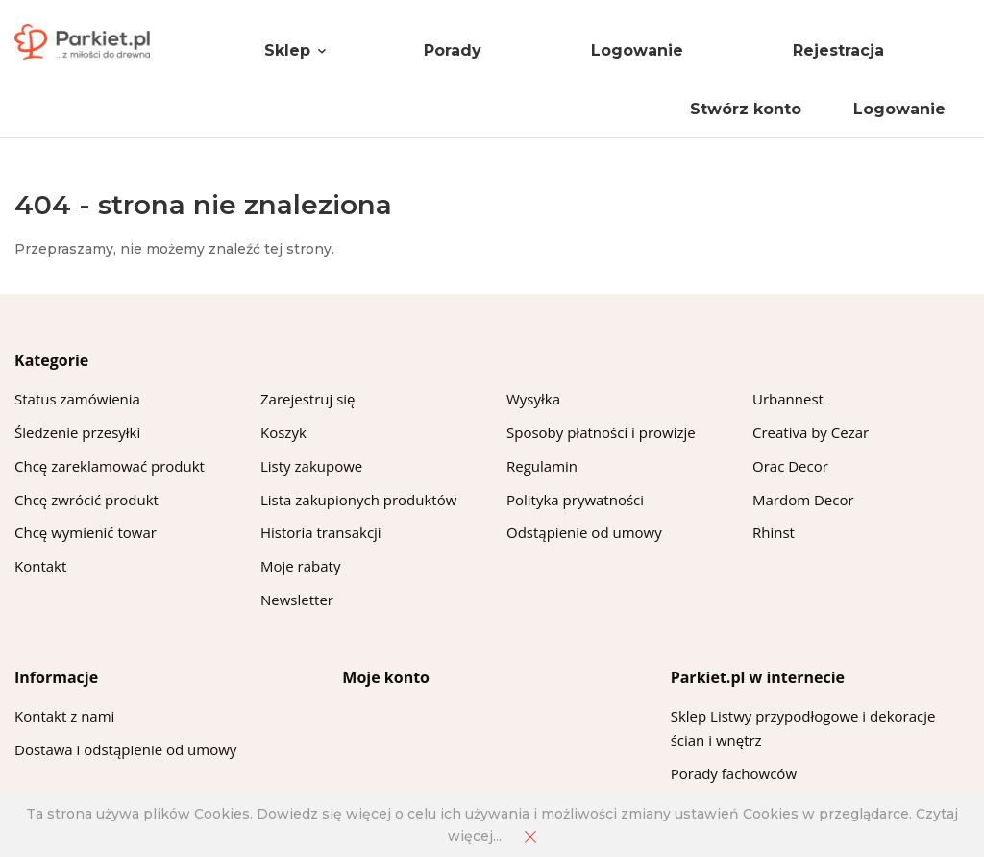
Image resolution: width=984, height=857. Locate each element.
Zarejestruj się (308, 398)
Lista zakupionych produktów (358, 499)
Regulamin (542, 466)
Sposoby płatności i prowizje (601, 432)
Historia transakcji (320, 532)
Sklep (287, 50)
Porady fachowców (734, 773)
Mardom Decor (803, 499)
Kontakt (40, 565)
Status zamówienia (77, 398)
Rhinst (773, 532)
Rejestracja (838, 50)
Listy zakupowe (311, 466)
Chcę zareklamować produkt (109, 466)
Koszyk (283, 432)
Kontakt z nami (64, 715)
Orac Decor (790, 466)
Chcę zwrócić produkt (86, 499)
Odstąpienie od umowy (584, 532)
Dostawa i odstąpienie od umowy (125, 749)
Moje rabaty (300, 565)
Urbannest (788, 398)
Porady (452, 50)
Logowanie (637, 50)
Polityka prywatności (575, 499)
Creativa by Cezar (810, 432)
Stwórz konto (745, 109)
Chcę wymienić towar (85, 532)
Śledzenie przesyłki (77, 432)
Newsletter (296, 599)
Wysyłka (533, 398)
